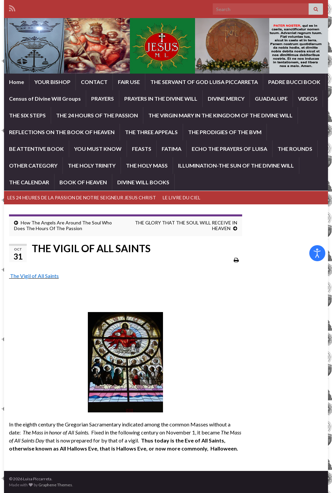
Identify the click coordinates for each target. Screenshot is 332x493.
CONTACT (94, 82)
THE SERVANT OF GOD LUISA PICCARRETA (204, 82)
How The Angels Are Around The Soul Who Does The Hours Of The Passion (63, 225)
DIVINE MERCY (226, 98)
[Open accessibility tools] (317, 253)
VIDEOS (308, 98)
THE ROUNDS (295, 148)
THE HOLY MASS (147, 165)
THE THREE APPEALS (151, 132)
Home (16, 82)
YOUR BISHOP (52, 82)
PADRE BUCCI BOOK (294, 82)
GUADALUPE (271, 98)
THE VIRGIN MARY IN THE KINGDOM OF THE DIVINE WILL (220, 115)
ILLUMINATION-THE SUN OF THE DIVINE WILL (236, 165)
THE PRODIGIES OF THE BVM (225, 132)
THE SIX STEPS (27, 115)
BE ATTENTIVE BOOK (36, 148)
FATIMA (171, 148)
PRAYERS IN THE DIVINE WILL (160, 98)
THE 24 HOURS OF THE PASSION (97, 115)
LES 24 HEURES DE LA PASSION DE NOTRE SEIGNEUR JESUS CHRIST (81, 197)
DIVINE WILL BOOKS (143, 182)
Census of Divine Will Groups (45, 98)
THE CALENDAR (29, 182)
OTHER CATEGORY (33, 165)
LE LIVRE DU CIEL (181, 197)
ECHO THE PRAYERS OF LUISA (229, 148)
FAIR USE (129, 82)
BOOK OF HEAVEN (83, 182)
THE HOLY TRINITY (92, 165)
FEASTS (141, 148)
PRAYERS (102, 98)
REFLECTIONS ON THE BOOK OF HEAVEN (62, 132)
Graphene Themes (55, 484)
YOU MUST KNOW (98, 148)
